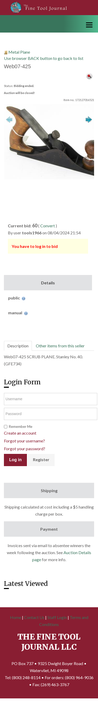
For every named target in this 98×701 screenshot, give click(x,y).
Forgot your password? (24, 448)
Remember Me (20, 426)
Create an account (20, 432)
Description (17, 345)
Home (15, 617)
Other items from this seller (60, 345)
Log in (15, 460)
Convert (47, 225)
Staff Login (57, 617)
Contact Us (34, 617)
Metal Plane (19, 51)
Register (41, 459)
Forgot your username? (24, 440)
